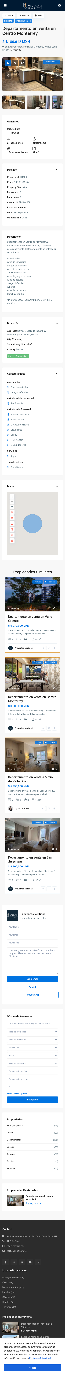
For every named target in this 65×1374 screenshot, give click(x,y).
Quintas (10, 1161)
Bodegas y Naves (15, 1125)
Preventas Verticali (23, 648)
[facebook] (5, 1262)
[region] (32, 1356)
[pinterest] (22, 1262)
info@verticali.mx (15, 1246)
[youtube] (30, 1262)
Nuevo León (27, 344)
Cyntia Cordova (21, 808)
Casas (10, 1132)
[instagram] (38, 1262)
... (47, 634)
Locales (10, 1147)
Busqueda (32, 1099)
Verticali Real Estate (17, 1251)
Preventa (8, 21)
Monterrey (16, 49)
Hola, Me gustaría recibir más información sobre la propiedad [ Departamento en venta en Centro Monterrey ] (32, 960)
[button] (32, 523)
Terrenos (11, 1168)
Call (32, 987)
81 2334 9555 (13, 1241)
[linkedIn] (14, 1262)
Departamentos (23, 21)
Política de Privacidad (40, 1358)
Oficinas (10, 1154)
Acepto (32, 1368)
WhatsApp (33, 995)
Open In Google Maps (18, 356)
